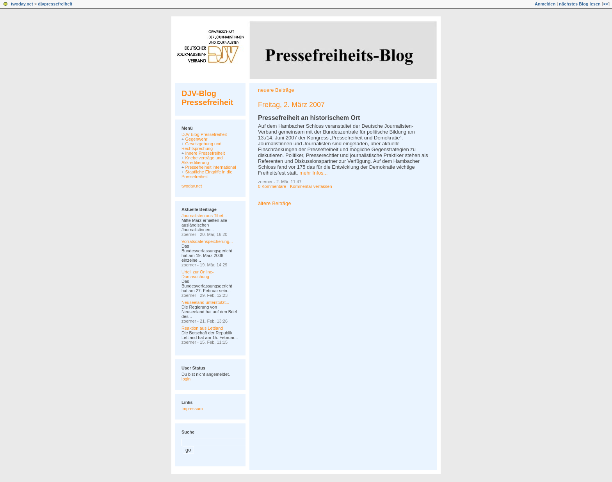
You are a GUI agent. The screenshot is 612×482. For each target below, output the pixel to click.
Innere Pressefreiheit (205, 153)
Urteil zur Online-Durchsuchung (197, 274)
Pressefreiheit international (210, 167)
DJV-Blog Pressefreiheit (207, 98)
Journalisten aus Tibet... (204, 215)
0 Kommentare (272, 186)
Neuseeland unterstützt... (205, 302)
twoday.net (22, 4)
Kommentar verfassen (311, 186)
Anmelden (545, 4)
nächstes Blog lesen (579, 4)
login (185, 379)
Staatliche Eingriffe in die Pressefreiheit (206, 174)
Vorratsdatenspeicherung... (207, 241)
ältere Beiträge (274, 203)
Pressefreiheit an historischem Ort (309, 117)
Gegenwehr (196, 139)
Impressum (192, 408)
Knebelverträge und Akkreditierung (202, 160)
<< (605, 4)
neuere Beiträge (276, 90)
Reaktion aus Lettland (202, 328)
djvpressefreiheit (55, 4)
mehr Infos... (313, 173)
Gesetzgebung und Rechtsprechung (201, 146)
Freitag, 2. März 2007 (291, 105)
